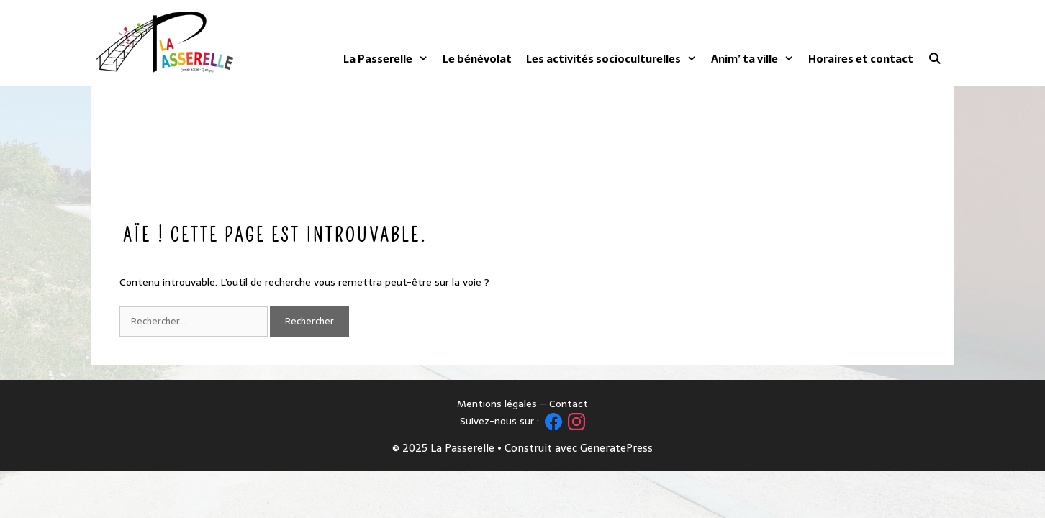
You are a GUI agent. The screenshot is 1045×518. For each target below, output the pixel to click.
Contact (568, 404)
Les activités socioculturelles (611, 59)
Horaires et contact (860, 59)
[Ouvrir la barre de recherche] (934, 59)
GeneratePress (616, 448)
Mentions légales (497, 404)
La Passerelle (385, 59)
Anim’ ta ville (752, 59)
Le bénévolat (477, 59)
